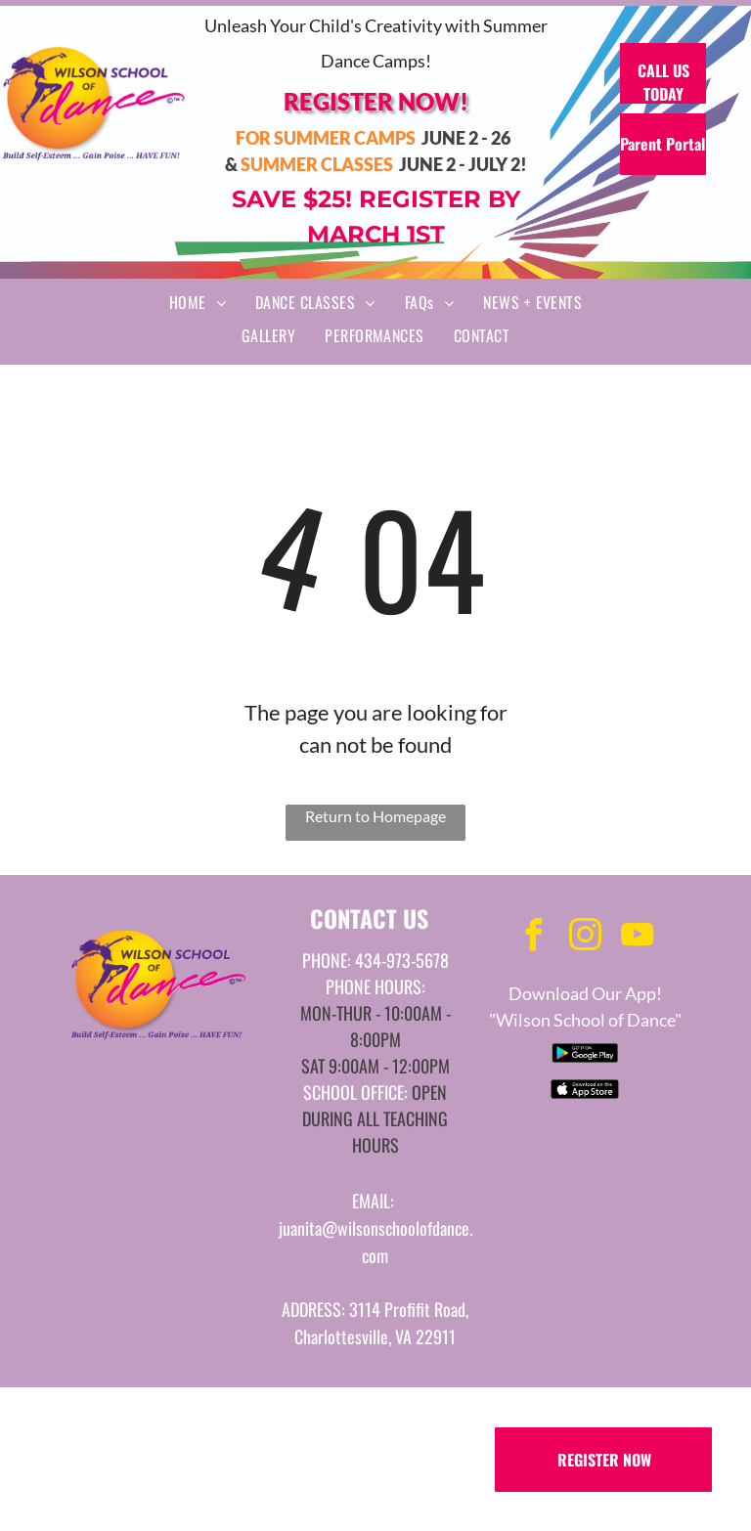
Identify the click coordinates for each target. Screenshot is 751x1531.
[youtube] (636, 938)
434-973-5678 (402, 960)
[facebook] (532, 938)
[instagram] (584, 938)
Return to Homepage (375, 816)
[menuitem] (198, 302)
